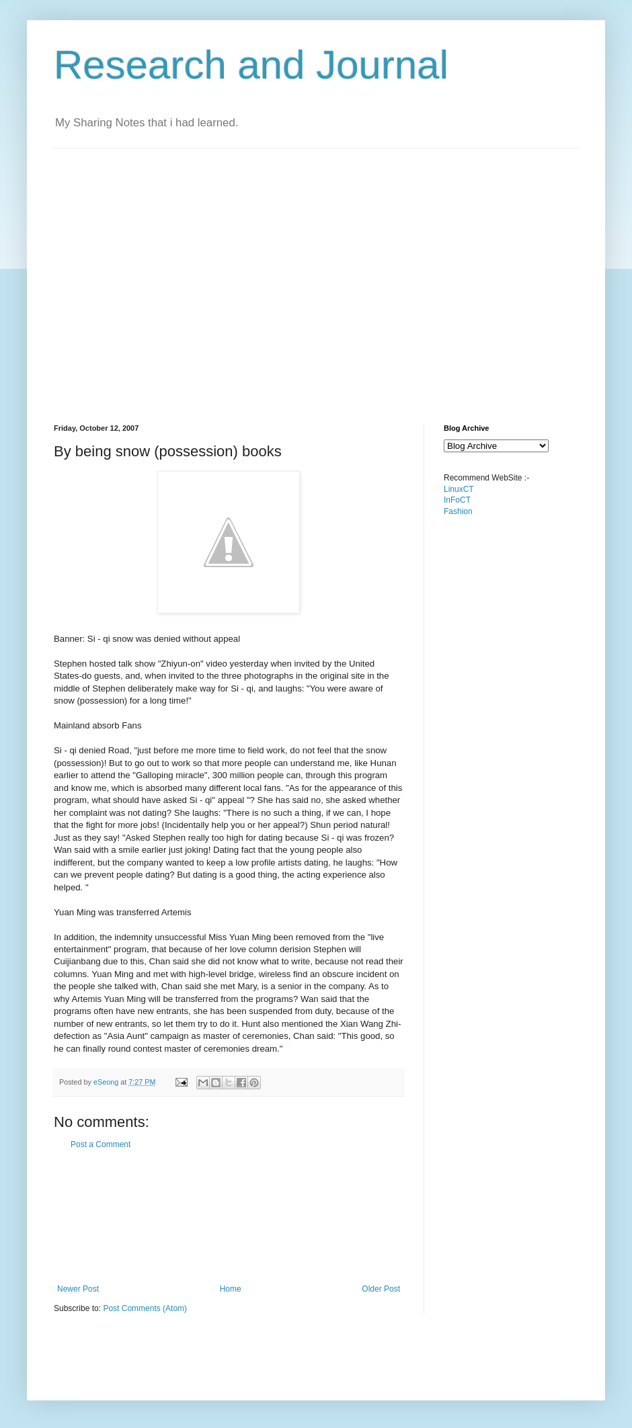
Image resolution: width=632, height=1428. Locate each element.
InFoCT (457, 500)
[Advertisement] (126, 275)
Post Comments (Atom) (145, 1308)
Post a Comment (100, 1144)
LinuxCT (459, 489)
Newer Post (78, 1289)
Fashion (458, 511)
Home (230, 1289)
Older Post (381, 1289)
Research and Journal (251, 64)
